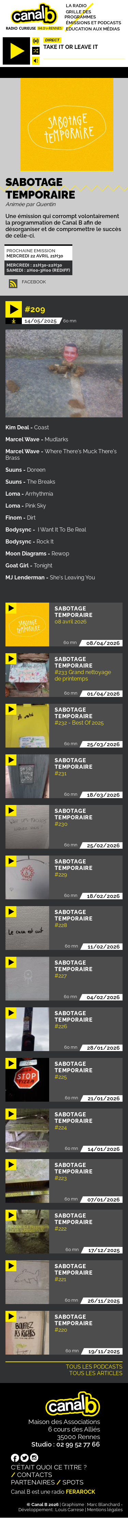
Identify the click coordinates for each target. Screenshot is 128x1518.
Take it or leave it (70, 47)
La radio (76, 5)
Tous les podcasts (94, 1366)
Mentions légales (105, 1509)
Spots (73, 1482)
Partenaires (33, 1482)
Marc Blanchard (103, 1504)
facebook (34, 281)
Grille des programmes (80, 14)
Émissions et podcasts (93, 22)
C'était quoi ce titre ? (49, 1467)
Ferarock (80, 1492)
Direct (52, 40)
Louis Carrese (69, 1509)
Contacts (34, 1474)
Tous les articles (96, 1373)
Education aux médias (93, 28)
